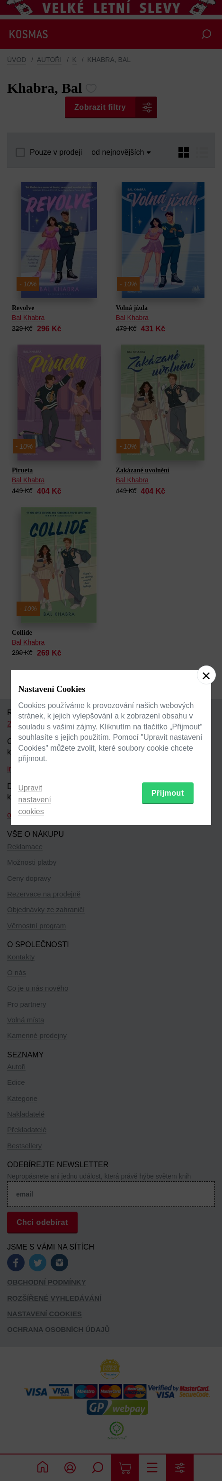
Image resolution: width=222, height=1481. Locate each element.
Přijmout (167, 793)
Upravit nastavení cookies (34, 800)
